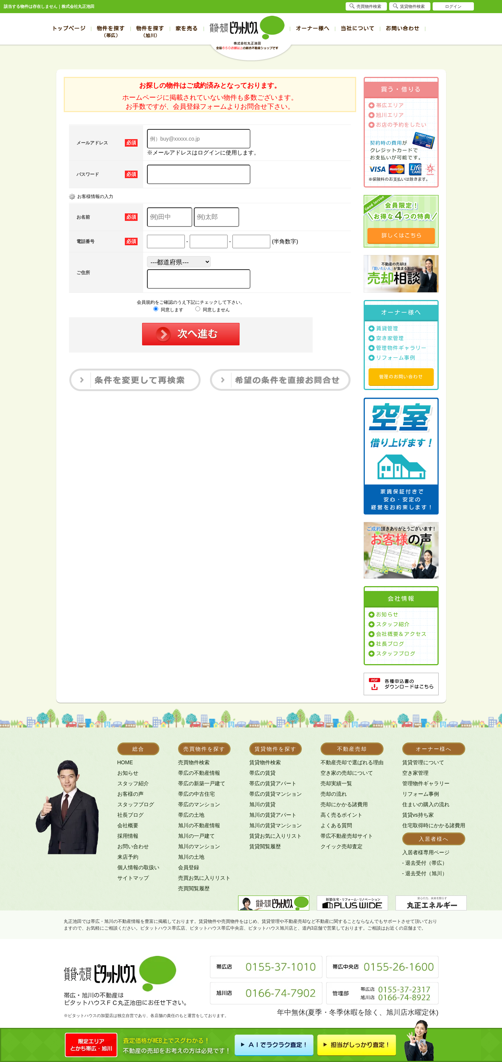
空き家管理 (390, 338)
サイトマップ (133, 878)
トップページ (68, 28)
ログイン (453, 6)
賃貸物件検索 (265, 762)
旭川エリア (390, 115)
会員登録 (188, 867)
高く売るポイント (342, 815)
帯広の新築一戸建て (201, 783)
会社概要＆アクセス (401, 634)
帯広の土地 (191, 815)
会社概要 (127, 825)
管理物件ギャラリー (401, 348)
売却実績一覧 (336, 783)
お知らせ (387, 614)
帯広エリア (390, 105)
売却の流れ (334, 794)
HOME (125, 762)
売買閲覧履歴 (194, 888)
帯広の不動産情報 (199, 773)
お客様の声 (130, 794)
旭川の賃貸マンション (275, 825)
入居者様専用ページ (426, 852)
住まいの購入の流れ (426, 804)
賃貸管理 (387, 328)
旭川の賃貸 (262, 804)
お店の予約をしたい (401, 125)
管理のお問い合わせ (401, 376)
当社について (358, 28)
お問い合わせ (403, 28)
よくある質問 (336, 825)
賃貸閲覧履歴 (265, 846)
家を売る (186, 28)
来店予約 (127, 857)
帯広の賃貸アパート (273, 783)
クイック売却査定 (342, 846)
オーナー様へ (313, 28)
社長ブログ (390, 643)
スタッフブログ (395, 653)
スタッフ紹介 (393, 624)
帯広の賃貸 (262, 773)
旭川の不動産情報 (199, 825)
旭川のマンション (199, 846)
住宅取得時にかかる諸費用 (433, 825)
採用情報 (127, 836)
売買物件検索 (194, 762)
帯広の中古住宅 (196, 794)
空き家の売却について (347, 773)
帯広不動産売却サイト (347, 836)
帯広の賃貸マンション (275, 794)
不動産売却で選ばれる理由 (352, 762)
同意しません (212, 309)
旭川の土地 (191, 857)
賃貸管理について (423, 762)
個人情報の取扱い (138, 867)
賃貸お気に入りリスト (275, 836)
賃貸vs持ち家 (418, 815)
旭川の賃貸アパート (273, 815)
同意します (168, 309)
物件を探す (111, 32)
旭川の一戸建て (196, 836)
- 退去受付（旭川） (425, 873)
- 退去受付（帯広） (425, 863)
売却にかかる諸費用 (344, 804)
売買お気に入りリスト (204, 878)
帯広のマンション (199, 804)
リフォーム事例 (395, 357)
